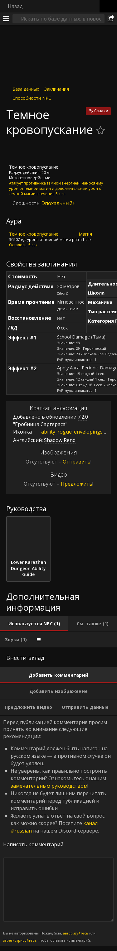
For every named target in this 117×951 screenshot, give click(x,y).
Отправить (76, 461)
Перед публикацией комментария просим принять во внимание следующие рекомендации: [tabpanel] (58, 831)
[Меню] (6, 18)
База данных (25, 89)
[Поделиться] (111, 18)
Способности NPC (31, 98)
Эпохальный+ (59, 203)
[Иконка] (17, 150)
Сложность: (27, 203)
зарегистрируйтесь (20, 940)
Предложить (76, 483)
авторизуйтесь (75, 933)
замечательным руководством (49, 785)
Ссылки (101, 110)
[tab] (34, 623)
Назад (15, 6)
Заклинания (56, 89)
